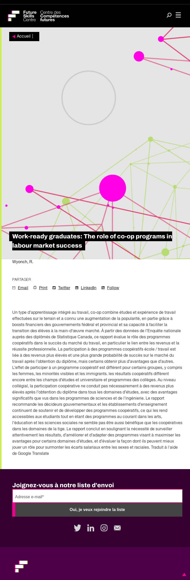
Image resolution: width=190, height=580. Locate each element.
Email (23, 288)
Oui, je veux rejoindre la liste (97, 509)
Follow (113, 288)
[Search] (169, 15)
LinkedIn (88, 288)
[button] (183, 574)
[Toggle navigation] (178, 15)
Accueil (24, 36)
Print (43, 288)
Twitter (64, 288)
